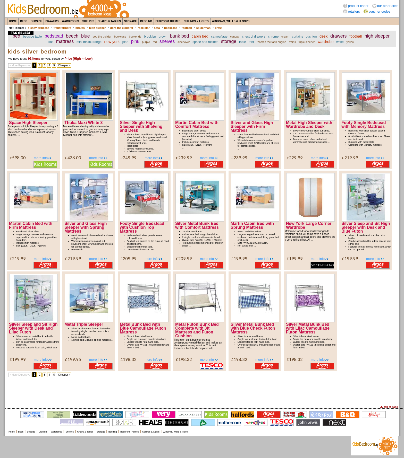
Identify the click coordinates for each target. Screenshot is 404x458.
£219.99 (350, 158)
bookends (135, 36)
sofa (157, 27)
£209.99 (128, 258)
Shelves (88, 21)
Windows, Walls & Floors (231, 21)
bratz (218, 27)
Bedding (146, 21)
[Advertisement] (202, 391)
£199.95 (73, 359)
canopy (234, 36)
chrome (273, 36)
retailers (354, 11)
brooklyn (150, 36)
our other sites (387, 6)
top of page (391, 407)
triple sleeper (307, 41)
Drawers (51, 21)
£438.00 (73, 158)
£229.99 (295, 158)
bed (16, 36)
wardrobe (325, 42)
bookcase (170, 27)
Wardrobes (70, 21)
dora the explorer (121, 27)
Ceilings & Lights (196, 21)
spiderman (203, 27)
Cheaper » (64, 65)
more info (41, 158)
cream (285, 36)
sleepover (184, 41)
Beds (23, 21)
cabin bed (200, 36)
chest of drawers (253, 36)
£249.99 (128, 158)
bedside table (32, 36)
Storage (130, 21)
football (187, 27)
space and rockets (205, 42)
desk (323, 36)
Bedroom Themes (167, 21)
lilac (50, 42)
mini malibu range (89, 42)
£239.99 (184, 158)
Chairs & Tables (109, 21)
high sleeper (97, 27)
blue (85, 36)
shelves (167, 41)
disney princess (38, 27)
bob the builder (101, 36)
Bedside (36, 21)
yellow (350, 41)
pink (135, 41)
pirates (80, 27)
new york (112, 42)
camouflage (219, 36)
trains (292, 41)
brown (163, 36)
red (155, 41)
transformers (62, 27)
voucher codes (379, 11)
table (242, 42)
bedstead (54, 36)
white (340, 42)
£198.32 (128, 359)
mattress (65, 41)
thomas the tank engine (271, 41)
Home (13, 21)
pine (125, 42)
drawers (338, 36)
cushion (311, 36)
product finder (358, 6)
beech (72, 36)
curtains (297, 36)
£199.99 (239, 258)
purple (146, 41)
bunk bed (179, 36)
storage (229, 41)
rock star (143, 27)
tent (251, 42)
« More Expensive (20, 65)
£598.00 (18, 158)
